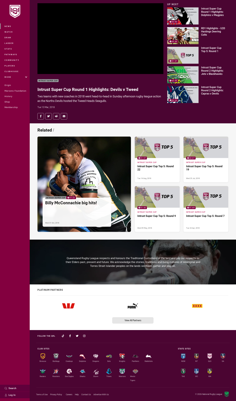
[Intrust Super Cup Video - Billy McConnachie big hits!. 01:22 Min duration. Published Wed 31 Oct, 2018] (84, 184)
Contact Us (86, 394)
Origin (8, 85)
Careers (69, 394)
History (8, 96)
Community (12, 60)
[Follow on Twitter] (77, 336)
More (16, 77)
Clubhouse (12, 71)
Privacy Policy (56, 394)
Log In (10, 394)
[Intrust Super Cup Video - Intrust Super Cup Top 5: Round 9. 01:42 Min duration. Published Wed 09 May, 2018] (157, 209)
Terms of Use (42, 394)
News (8, 26)
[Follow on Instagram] (84, 336)
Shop (7, 101)
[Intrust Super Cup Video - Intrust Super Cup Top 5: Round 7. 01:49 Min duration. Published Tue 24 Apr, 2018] (206, 209)
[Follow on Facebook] (70, 336)
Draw (8, 37)
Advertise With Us (101, 394)
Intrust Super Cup (48, 81)
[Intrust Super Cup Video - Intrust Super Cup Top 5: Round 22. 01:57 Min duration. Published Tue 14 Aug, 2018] (157, 159)
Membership (11, 107)
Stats (8, 49)
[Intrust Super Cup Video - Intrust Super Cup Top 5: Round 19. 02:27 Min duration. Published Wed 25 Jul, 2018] (206, 159)
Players (10, 65)
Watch (9, 32)
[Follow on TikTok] (63, 336)
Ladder (9, 43)
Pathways (11, 54)
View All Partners (133, 320)
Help (77, 394)
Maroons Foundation (15, 90)
